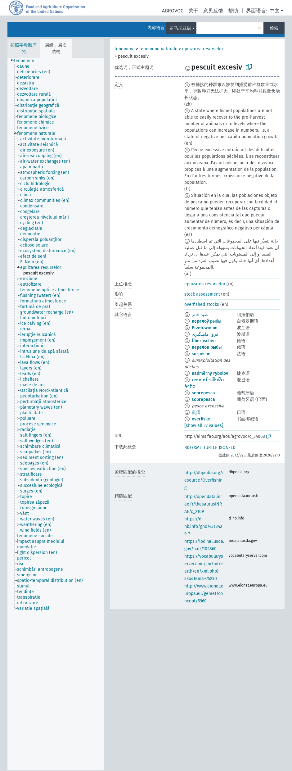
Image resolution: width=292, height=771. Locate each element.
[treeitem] (27, 61)
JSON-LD (227, 447)
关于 (193, 11)
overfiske (201, 419)
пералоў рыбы (206, 321)
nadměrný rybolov (210, 373)
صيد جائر (200, 314)
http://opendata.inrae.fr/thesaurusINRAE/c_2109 (203, 504)
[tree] (55, 414)
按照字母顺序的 (24, 48)
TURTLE (210, 447)
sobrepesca (203, 393)
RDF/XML (193, 447)
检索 (274, 28)
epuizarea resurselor (202, 49)
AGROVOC (172, 11)
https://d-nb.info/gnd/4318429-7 (203, 526)
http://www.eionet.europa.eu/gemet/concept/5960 (203, 593)
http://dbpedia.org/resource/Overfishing (204, 480)
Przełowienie (205, 327)
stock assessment (202, 294)
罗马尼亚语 (180, 28)
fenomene (125, 49)
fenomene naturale (158, 49)
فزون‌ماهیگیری (205, 334)
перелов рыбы (207, 347)
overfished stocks (201, 304)
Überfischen (204, 340)
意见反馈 (213, 11)
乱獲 (196, 412)
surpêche (201, 353)
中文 (275, 11)
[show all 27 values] (203, 425)
